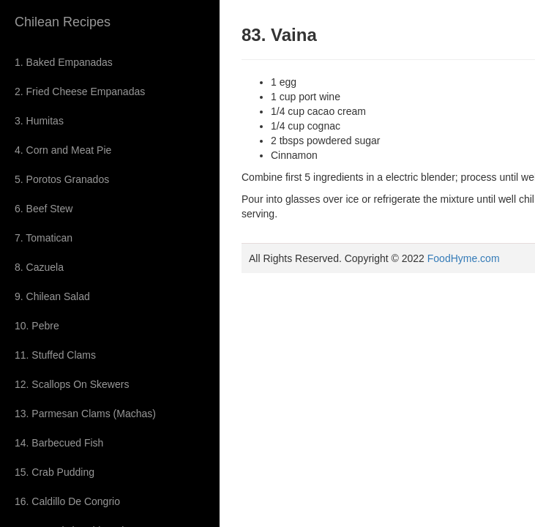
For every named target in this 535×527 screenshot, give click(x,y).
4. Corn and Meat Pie (63, 150)
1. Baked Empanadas (64, 62)
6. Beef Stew (43, 208)
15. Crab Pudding (54, 472)
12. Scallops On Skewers (72, 384)
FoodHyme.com (463, 258)
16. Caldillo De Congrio (67, 501)
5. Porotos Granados (62, 179)
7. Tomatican (43, 238)
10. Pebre (37, 326)
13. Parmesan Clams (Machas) (85, 413)
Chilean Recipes (63, 22)
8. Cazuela (39, 267)
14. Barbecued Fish (59, 443)
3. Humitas (39, 121)
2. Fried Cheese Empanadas (80, 91)
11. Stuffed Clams (55, 355)
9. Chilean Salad (52, 296)
